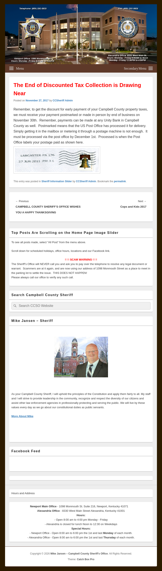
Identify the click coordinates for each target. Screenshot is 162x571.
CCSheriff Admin (63, 100)
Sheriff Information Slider (57, 181)
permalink (120, 181)
